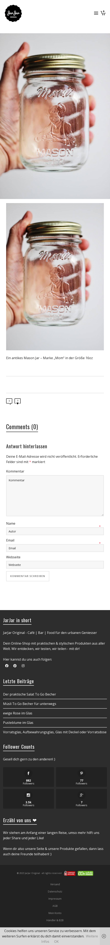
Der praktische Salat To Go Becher (29, 694)
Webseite (13, 557)
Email (10, 540)
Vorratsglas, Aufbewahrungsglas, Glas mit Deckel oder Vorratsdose (55, 732)
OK (56, 941)
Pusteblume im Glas (18, 722)
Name (10, 523)
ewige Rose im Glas (17, 713)
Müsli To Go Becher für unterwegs (29, 703)
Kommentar (15, 471)
